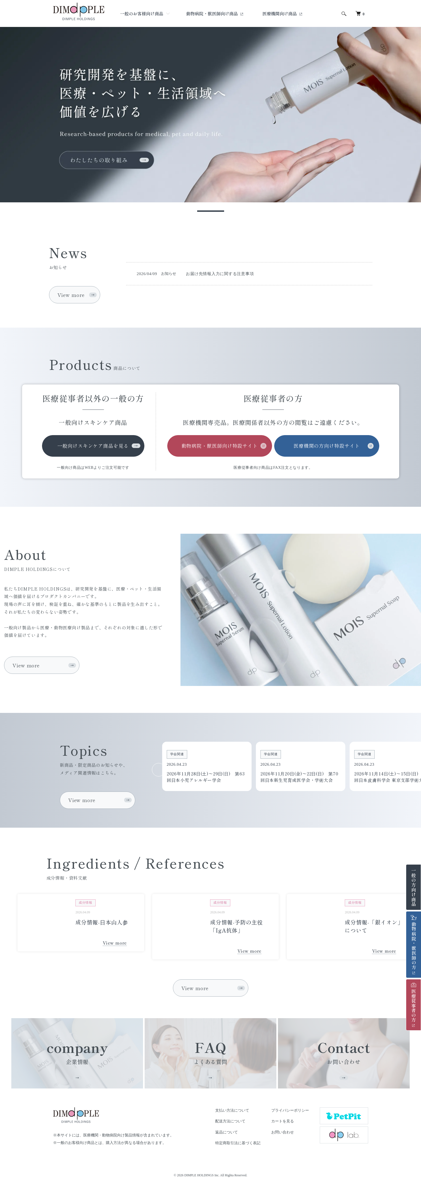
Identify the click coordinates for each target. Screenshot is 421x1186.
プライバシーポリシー (290, 1110)
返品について (226, 1132)
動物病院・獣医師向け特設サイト (220, 445)
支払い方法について (232, 1110)
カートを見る (282, 1121)
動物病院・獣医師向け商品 (212, 13)
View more (71, 294)
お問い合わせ (282, 1132)
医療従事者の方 (413, 1002)
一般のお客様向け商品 (141, 13)
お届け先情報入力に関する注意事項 (220, 274)
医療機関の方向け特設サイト (327, 445)
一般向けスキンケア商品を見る (93, 445)
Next (392, 769)
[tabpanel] (210, 114)
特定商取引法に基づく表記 (237, 1143)
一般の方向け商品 (413, 887)
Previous (158, 769)
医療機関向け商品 (280, 13)
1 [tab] (210, 211)
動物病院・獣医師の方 (413, 942)
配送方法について (230, 1121)
